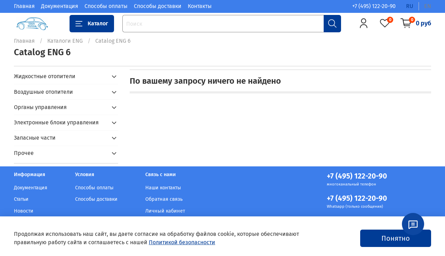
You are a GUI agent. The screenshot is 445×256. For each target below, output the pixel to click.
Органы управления (40, 107)
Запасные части (35, 137)
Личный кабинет (165, 211)
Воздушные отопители (43, 92)
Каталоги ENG (65, 41)
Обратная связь (164, 199)
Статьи (21, 199)
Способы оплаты (106, 6)
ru (409, 6)
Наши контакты (163, 188)
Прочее (24, 153)
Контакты (200, 6)
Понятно (395, 238)
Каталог (91, 23)
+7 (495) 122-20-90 (374, 6)
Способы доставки (157, 6)
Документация (59, 6)
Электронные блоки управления (56, 122)
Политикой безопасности (182, 242)
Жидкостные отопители (44, 76)
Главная (24, 6)
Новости (23, 211)
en (427, 6)
